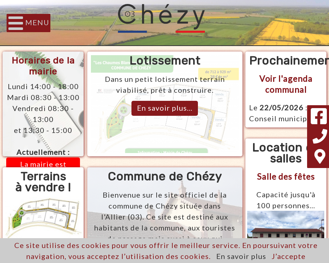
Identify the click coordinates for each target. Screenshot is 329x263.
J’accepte (289, 256)
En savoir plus (241, 256)
